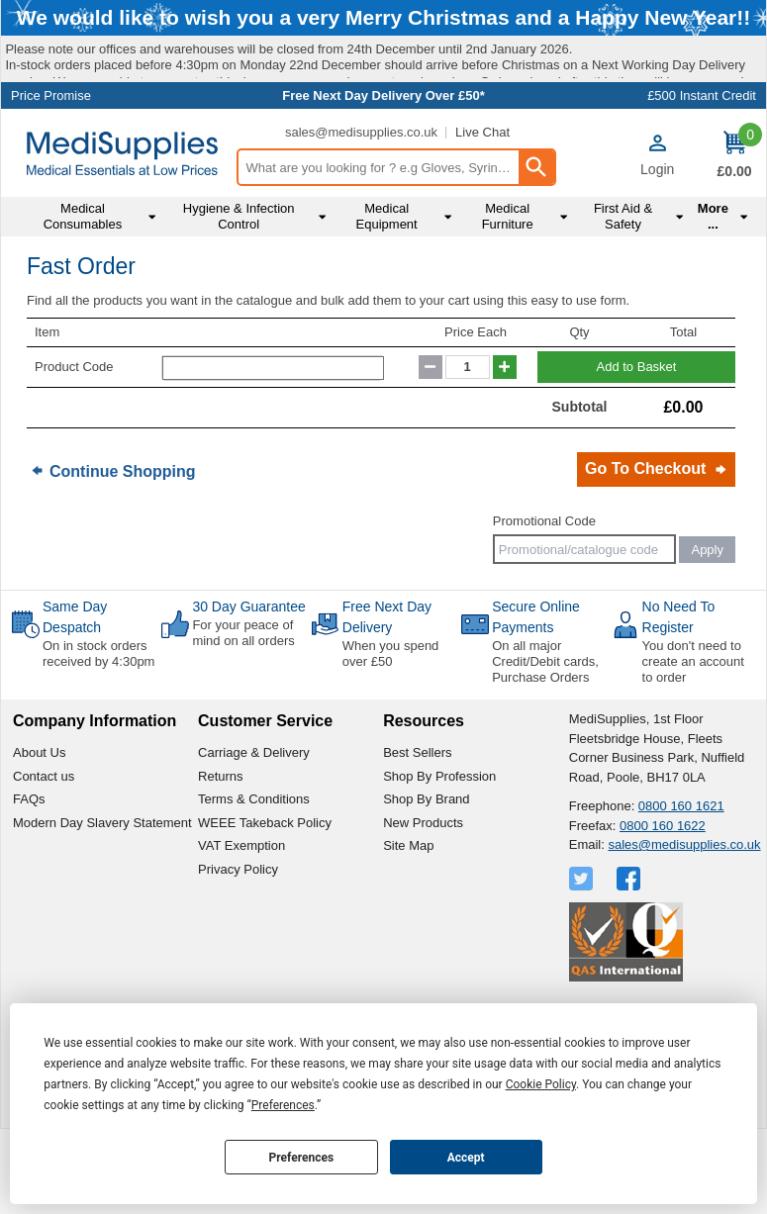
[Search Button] (536, 245)
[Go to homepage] (122, 231)
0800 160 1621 (681, 884)
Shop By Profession (439, 853)
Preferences (302, 1158)
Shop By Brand (426, 877)
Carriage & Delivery (254, 830)
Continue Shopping (122, 548)
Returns (220, 853)
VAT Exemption (241, 923)
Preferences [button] (283, 1105)
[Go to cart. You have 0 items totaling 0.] (734, 233)
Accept (466, 1158)
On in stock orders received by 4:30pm (98, 731)
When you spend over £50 (390, 731)
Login (657, 247)
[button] (657, 233)
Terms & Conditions (254, 877)
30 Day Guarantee (248, 685)
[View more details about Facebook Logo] (630, 956)
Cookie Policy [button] (541, 1084)
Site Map (408, 923)
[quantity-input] (467, 444)
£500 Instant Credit (701, 173)
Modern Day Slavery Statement (102, 899)
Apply (707, 626)
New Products (423, 899)
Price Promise (51, 173)
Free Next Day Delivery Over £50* (383, 173)
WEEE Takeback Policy (265, 899)
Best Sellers (417, 830)
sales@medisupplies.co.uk (361, 210)
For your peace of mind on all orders (243, 711)
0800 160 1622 (663, 902)
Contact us (43, 853)
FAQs (29, 877)
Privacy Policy (238, 946)
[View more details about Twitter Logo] (583, 956)
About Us (39, 830)
